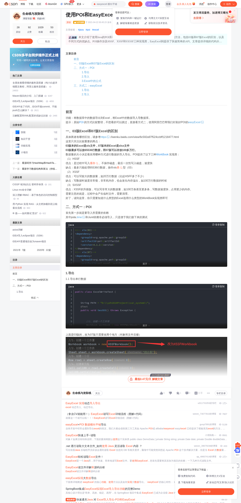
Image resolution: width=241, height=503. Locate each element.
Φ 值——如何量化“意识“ (29, 213)
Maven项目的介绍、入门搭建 (33, 95)
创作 (228, 4)
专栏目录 (221, 393)
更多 (80, 4)
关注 (97, 393)
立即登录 (143, 32)
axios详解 (18, 229)
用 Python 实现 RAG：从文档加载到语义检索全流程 (35, 206)
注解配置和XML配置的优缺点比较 (35, 115)
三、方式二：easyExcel (88, 85)
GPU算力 (67, 3)
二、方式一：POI (84, 67)
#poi (88, 29)
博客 (22, 4)
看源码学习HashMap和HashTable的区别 (39, 163)
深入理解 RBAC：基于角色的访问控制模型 (35, 197)
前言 (76, 59)
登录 (168, 4)
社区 (39, 4)
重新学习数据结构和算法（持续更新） (39, 169)
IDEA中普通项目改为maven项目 (29, 241)
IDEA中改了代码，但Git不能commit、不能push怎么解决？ (35, 108)
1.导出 (85, 72)
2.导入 (85, 76)
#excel (95, 29)
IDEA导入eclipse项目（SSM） (33, 101)
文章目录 (17, 267)
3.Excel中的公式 (91, 81)
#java (81, 29)
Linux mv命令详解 (22, 189)
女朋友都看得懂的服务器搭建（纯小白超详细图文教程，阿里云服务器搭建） (35, 86)
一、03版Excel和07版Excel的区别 (94, 63)
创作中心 (212, 4)
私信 (47, 41)
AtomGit (51, 4)
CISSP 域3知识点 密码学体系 (32, 184)
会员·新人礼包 (186, 3)
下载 (31, 4)
